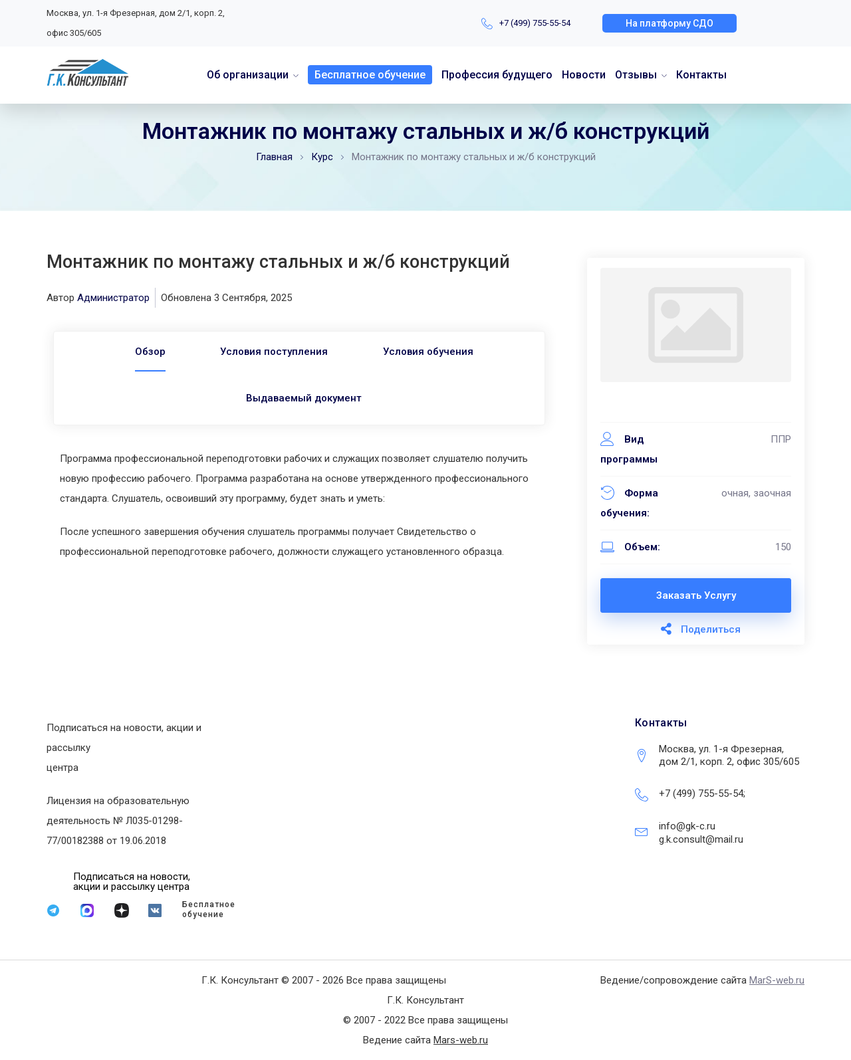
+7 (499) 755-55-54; (702, 793)
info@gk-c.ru (687, 826)
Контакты (701, 74)
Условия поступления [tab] (274, 352)
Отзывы (636, 74)
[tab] (145, 351)
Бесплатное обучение (370, 74)
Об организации (248, 74)
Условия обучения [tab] (432, 352)
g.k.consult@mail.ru (701, 839)
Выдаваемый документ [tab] (304, 398)
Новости (584, 74)
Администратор (113, 298)
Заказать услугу (696, 595)
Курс (322, 157)
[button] (669, 23)
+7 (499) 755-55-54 (534, 23)
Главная (274, 157)
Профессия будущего (496, 74)
